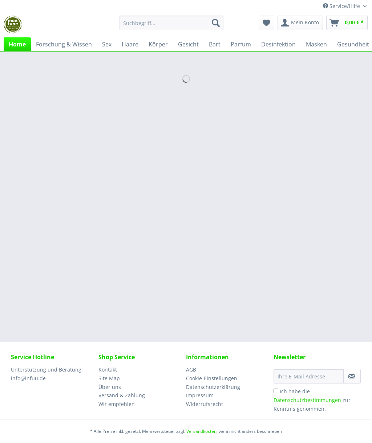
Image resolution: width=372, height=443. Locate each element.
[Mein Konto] (300, 23)
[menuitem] (172, 26)
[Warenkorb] (347, 23)
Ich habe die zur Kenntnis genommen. (312, 400)
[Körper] (158, 44)
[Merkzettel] (266, 23)
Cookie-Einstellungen (211, 378)
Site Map (109, 378)
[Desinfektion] (278, 44)
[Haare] (130, 44)
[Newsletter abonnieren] (352, 376)
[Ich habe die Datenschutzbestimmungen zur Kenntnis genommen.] (276, 391)
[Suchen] (215, 23)
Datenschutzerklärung (213, 386)
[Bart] (215, 44)
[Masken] (316, 44)
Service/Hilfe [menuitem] (342, 6)
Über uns (109, 386)
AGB (191, 369)
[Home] (17, 44)
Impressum (200, 395)
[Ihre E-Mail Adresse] (309, 376)
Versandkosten (201, 431)
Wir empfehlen (116, 404)
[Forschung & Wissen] (64, 44)
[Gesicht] (188, 44)
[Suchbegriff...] (172, 23)
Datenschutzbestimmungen (307, 400)
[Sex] (107, 44)
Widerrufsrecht (204, 404)
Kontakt (107, 369)
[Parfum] (241, 44)
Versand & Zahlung (121, 395)
